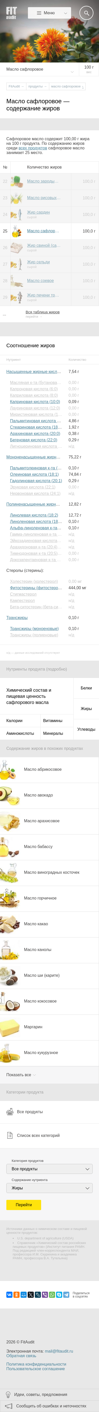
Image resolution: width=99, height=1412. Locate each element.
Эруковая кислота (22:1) (32, 487)
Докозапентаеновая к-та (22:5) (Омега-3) (48, 560)
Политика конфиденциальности (36, 1364)
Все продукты (24, 1111)
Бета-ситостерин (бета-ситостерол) (43, 607)
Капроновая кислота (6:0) (34, 389)
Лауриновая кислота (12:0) (35, 408)
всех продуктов (33, 148)
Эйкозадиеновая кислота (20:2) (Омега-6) (49, 540)
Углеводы (86, 729)
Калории (14, 720)
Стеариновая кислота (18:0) (36, 427)
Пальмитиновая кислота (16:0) (39, 421)
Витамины (52, 720)
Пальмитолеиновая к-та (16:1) (38, 468)
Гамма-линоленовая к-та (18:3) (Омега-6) (49, 534)
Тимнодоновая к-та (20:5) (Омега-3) (43, 553)
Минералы (53, 733)
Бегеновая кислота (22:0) (33, 440)
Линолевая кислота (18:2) (34, 515)
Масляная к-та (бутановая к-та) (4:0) (44, 382)
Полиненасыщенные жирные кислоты (42, 504)
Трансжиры (17, 617)
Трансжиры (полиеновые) (34, 635)
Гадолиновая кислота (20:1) (36, 481)
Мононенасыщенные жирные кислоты (42, 457)
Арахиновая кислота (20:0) (35, 433)
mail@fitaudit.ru (59, 1351)
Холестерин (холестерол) (34, 581)
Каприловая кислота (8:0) (34, 395)
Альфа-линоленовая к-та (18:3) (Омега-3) (49, 528)
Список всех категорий (33, 1135)
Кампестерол (22, 600)
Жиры (86, 709)
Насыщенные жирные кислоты (35, 371)
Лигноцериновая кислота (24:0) (39, 446)
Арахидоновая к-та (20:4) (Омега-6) (43, 547)
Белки (86, 688)
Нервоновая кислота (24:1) (35, 493)
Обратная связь (21, 1356)
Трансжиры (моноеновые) (34, 628)
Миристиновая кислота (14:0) (37, 414)
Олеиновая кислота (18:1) (34, 474)
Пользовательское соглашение (35, 1369)
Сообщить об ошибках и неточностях (51, 1406)
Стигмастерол (23, 594)
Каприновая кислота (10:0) (35, 402)
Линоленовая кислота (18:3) (36, 521)
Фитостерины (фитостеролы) (37, 588)
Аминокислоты (20, 733)
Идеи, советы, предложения (40, 1394)
